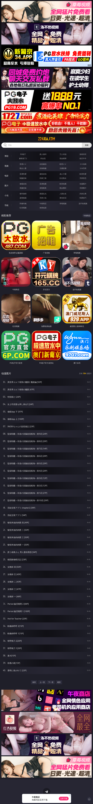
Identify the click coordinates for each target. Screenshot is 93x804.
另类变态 (83, 178)
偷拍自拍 (43, 174)
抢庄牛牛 (83, 158)
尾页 (59, 682)
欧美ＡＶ (63, 164)
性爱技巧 (83, 198)
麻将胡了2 (23, 158)
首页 (34, 682)
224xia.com (46, 138)
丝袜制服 (43, 168)
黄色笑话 (63, 198)
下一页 (50, 682)
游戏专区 (83, 154)
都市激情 (23, 193)
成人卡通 (63, 174)
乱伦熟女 (63, 178)
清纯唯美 (43, 188)
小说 (6, 195)
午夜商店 (43, 203)
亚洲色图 (43, 184)
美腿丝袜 (23, 188)
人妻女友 (63, 193)
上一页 (42, 682)
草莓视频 (63, 203)
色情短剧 (43, 208)
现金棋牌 (63, 158)
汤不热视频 (83, 203)
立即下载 (63, 798)
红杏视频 (23, 208)
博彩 (6, 156)
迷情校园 (23, 198)
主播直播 (63, 168)
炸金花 (43, 158)
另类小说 (43, 198)
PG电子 (23, 154)
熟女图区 (63, 188)
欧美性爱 (83, 174)
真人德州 (43, 154)
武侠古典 (83, 193)
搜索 (86, 145)
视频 (6, 165)
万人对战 (63, 154)
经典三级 (43, 178)
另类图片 (83, 188)
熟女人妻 (23, 168)
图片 (6, 185)
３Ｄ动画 (83, 164)
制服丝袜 (23, 178)
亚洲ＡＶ (23, 164)
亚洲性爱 (23, 174)
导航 (6, 205)
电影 (6, 175)
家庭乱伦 (43, 193)
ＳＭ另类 (83, 168)
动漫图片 (83, 184)
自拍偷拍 (43, 164)
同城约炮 (23, 203)
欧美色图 (63, 184)
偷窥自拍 (23, 184)
